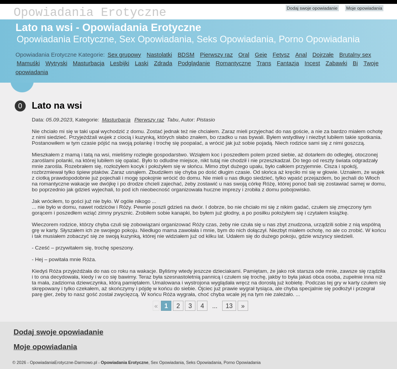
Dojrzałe (323, 54)
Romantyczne (233, 63)
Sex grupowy (124, 54)
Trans (264, 63)
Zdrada (163, 63)
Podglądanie (194, 63)
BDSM (186, 54)
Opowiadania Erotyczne (90, 12)
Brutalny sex (355, 54)
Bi (355, 63)
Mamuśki (28, 63)
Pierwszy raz (216, 54)
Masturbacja (88, 63)
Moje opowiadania (364, 8)
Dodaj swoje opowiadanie (312, 8)
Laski (141, 63)
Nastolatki (159, 54)
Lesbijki (119, 63)
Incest (312, 63)
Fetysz (281, 54)
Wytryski (56, 63)
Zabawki (336, 63)
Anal (301, 54)
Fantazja (288, 63)
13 (229, 305)
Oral (243, 54)
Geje (261, 54)
